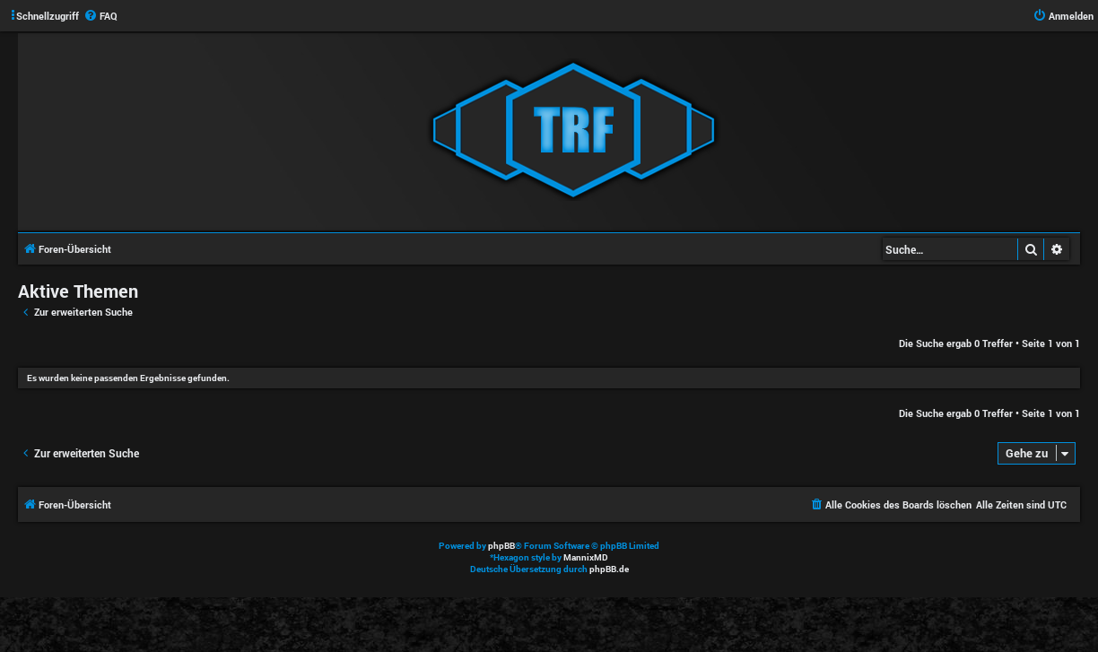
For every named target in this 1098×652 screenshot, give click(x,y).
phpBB (501, 546)
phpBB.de (609, 569)
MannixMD (585, 557)
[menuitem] (100, 16)
